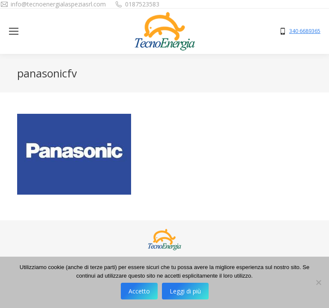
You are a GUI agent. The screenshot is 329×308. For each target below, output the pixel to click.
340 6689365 (304, 31)
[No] (318, 282)
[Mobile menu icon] (14, 31)
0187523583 (142, 4)
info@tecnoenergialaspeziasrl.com (58, 4)
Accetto (139, 291)
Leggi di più (185, 291)
